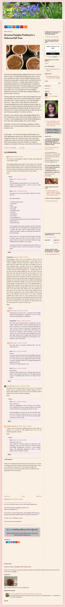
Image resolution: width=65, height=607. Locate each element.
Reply (8, 173)
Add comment (8, 459)
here (58, 155)
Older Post (39, 496)
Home (23, 496)
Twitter (10, 26)
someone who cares (12, 426)
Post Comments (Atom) (17, 499)
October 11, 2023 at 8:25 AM (23, 320)
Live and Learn (11, 386)
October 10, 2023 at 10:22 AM (19, 310)
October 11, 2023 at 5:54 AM (22, 386)
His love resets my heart (52, 36)
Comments (49, 245)
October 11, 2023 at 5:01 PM (19, 401)
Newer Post (7, 496)
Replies (10, 176)
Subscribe (53, 53)
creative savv (16, 6)
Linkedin (18, 26)
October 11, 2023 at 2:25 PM (19, 343)
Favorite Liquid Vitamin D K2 (52, 254)
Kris (11, 310)
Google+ (14, 26)
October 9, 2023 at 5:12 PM (16, 156)
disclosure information (52, 201)
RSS (25, 26)
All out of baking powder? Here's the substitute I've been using (25, 593)
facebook (47, 153)
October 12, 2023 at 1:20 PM (24, 426)
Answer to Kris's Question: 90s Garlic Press (17, 567)
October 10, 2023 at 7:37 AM (20, 257)
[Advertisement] (23, 21)
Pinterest (21, 26)
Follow (46, 63)
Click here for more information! (13, 521)
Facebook (6, 26)
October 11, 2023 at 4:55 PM (19, 351)
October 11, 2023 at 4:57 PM (19, 368)
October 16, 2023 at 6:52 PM (19, 440)
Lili (50, 93)
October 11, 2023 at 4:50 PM (19, 179)
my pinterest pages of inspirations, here (52, 154)
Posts (47, 242)
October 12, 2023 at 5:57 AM (19, 191)
